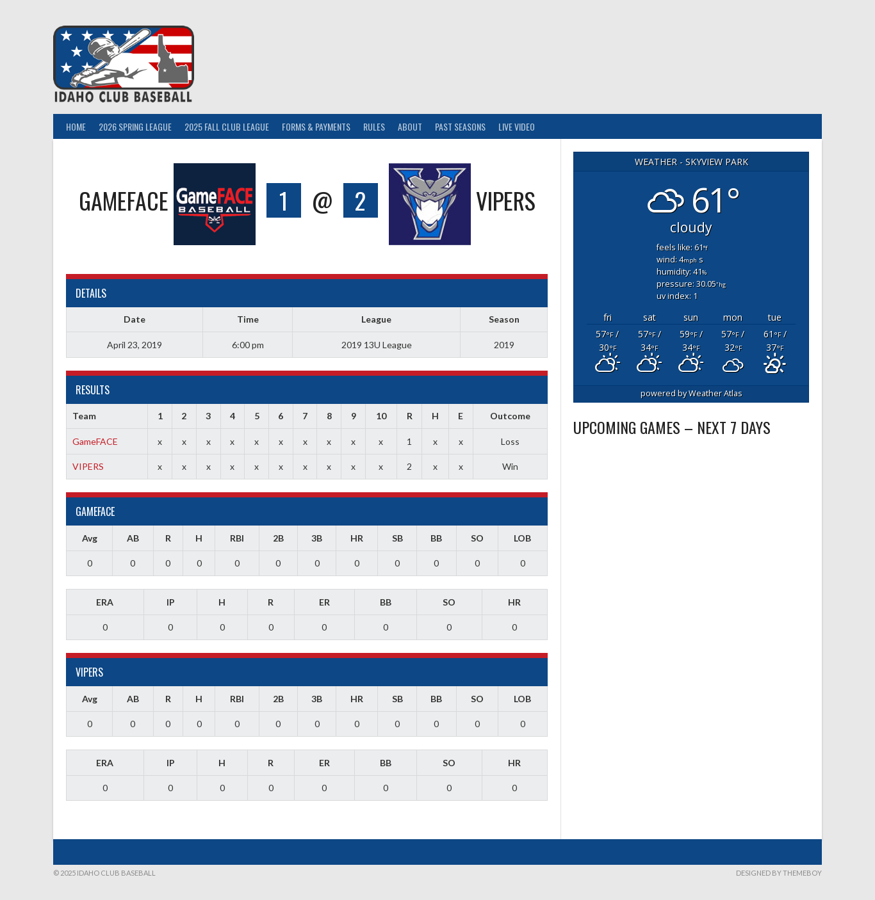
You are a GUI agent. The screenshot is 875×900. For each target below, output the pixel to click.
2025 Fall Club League (226, 126)
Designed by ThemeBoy (779, 873)
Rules (374, 126)
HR (356, 538)
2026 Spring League (135, 126)
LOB (522, 538)
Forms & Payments (316, 126)
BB (436, 538)
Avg (89, 538)
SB (397, 538)
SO (477, 538)
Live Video (516, 126)
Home (76, 126)
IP (171, 602)
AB (133, 538)
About (410, 126)
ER (324, 602)
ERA (104, 602)
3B (316, 538)
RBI (237, 538)
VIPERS (88, 466)
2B (278, 538)
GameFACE (95, 441)
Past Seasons (460, 126)
